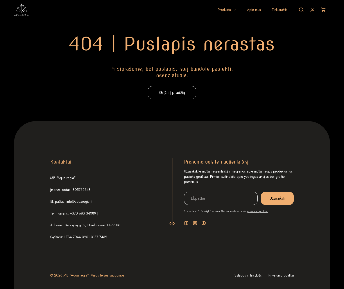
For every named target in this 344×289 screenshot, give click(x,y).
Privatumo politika (281, 275)
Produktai (224, 9)
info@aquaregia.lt (79, 201)
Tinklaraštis (279, 9)
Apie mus (254, 9)
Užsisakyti (277, 198)
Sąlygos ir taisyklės (248, 275)
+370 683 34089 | (84, 213)
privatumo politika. (257, 211)
